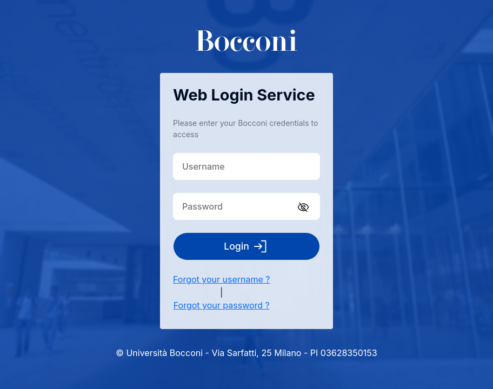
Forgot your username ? (221, 279)
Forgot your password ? (222, 305)
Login (246, 246)
